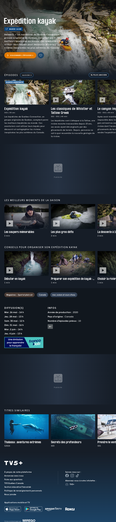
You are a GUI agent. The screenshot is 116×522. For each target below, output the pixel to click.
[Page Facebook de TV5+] (67, 475)
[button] (65, 8)
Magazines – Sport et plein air (19, 295)
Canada (42, 295)
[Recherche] (104, 7)
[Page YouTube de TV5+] (77, 475)
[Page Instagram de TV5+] (72, 475)
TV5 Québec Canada (14, 483)
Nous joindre (10, 494)
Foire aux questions (13, 479)
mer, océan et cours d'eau (63, 295)
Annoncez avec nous (14, 476)
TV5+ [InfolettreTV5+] (72, 484)
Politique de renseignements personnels (23, 491)
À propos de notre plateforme (18, 472)
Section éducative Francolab (17, 487)
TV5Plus (17, 5)
